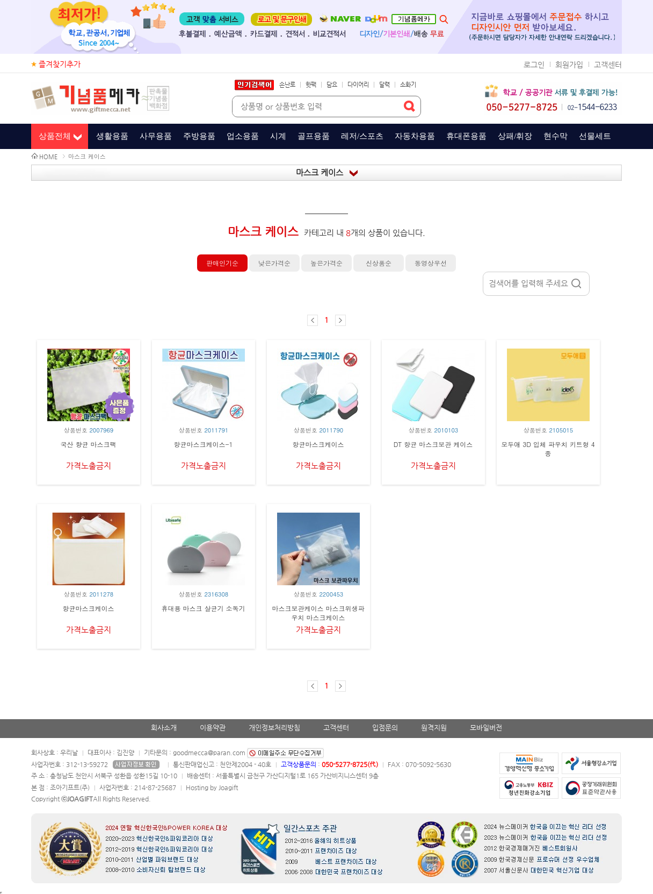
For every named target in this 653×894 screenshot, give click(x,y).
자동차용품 (415, 136)
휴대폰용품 (466, 136)
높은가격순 (326, 262)
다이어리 (358, 84)
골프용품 (314, 136)
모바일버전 (486, 727)
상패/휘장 (515, 136)
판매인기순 (222, 262)
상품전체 (55, 136)
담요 (332, 84)
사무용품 (156, 136)
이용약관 (213, 727)
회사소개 (164, 727)
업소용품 (243, 136)
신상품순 (378, 262)
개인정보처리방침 (274, 727)
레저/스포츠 (362, 136)
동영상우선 (431, 262)
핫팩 (311, 84)
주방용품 (199, 136)
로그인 (534, 64)
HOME (48, 156)
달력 (384, 84)
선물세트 (595, 136)
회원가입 (569, 64)
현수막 (555, 136)
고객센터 (608, 64)
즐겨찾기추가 (60, 64)
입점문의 (385, 727)
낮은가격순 (274, 262)
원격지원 (434, 727)
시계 (278, 136)
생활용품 (112, 136)
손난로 (287, 84)
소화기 (408, 84)
